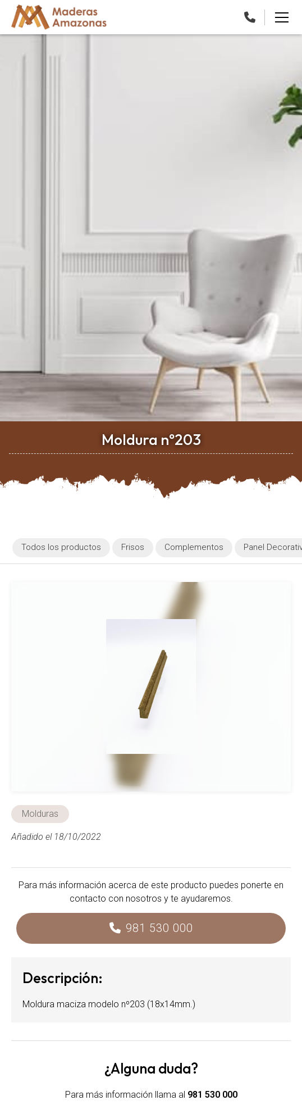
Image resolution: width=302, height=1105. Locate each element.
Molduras (40, 813)
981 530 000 (159, 928)
